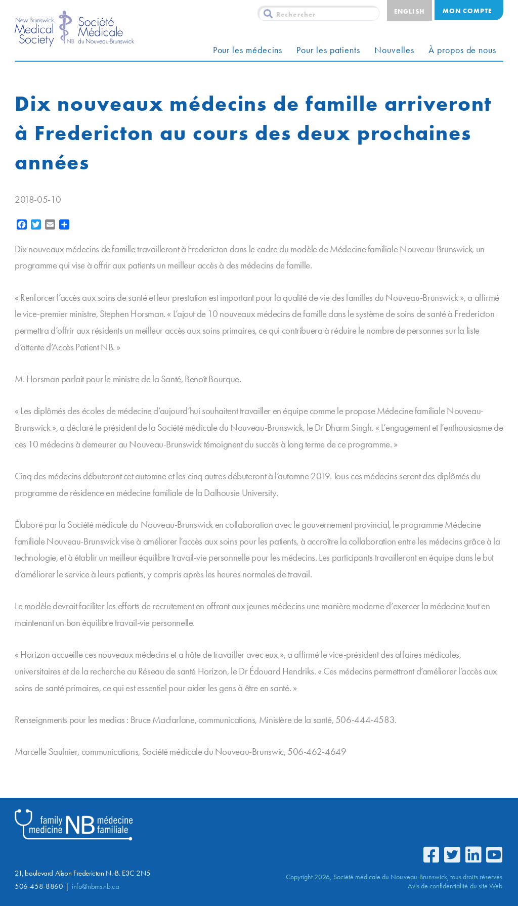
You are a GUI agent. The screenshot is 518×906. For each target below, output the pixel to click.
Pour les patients (328, 50)
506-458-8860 (39, 886)
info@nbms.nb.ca (95, 886)
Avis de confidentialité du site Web (455, 886)
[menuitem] (409, 10)
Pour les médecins (248, 50)
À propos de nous (462, 50)
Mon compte (467, 11)
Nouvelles (394, 50)
